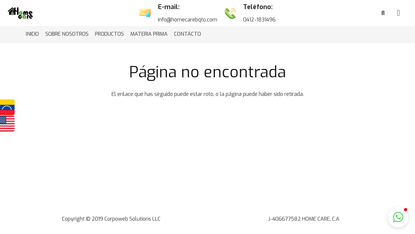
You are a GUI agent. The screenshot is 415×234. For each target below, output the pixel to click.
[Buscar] (382, 13)
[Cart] (398, 13)
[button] (398, 217)
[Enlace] (20, 13)
